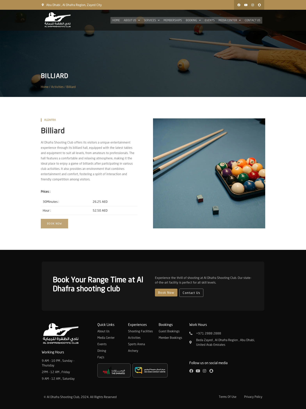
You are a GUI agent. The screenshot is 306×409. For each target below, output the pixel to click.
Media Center (230, 20)
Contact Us (252, 20)
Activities (58, 87)
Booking (193, 20)
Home (116, 20)
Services (152, 20)
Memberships (173, 20)
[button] (224, 4)
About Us (132, 20)
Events (210, 20)
